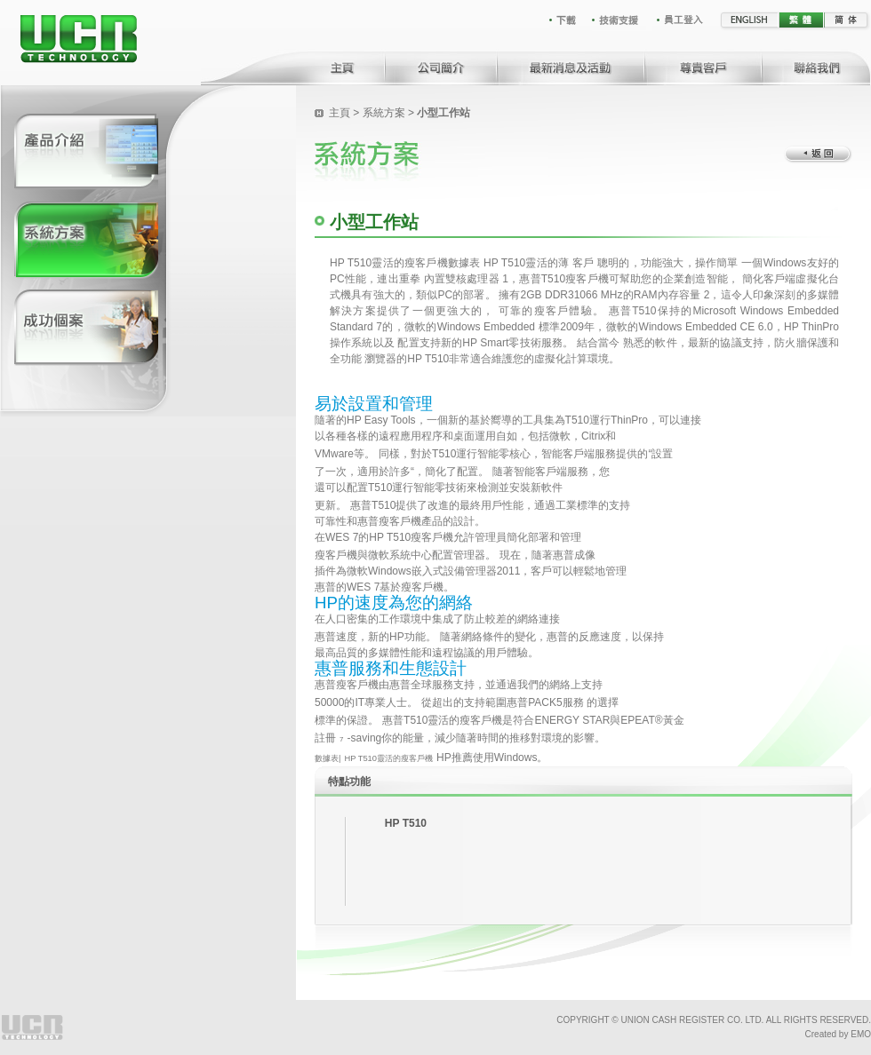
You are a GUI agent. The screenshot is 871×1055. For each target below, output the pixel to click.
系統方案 (384, 113)
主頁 (339, 113)
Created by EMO (838, 1034)
